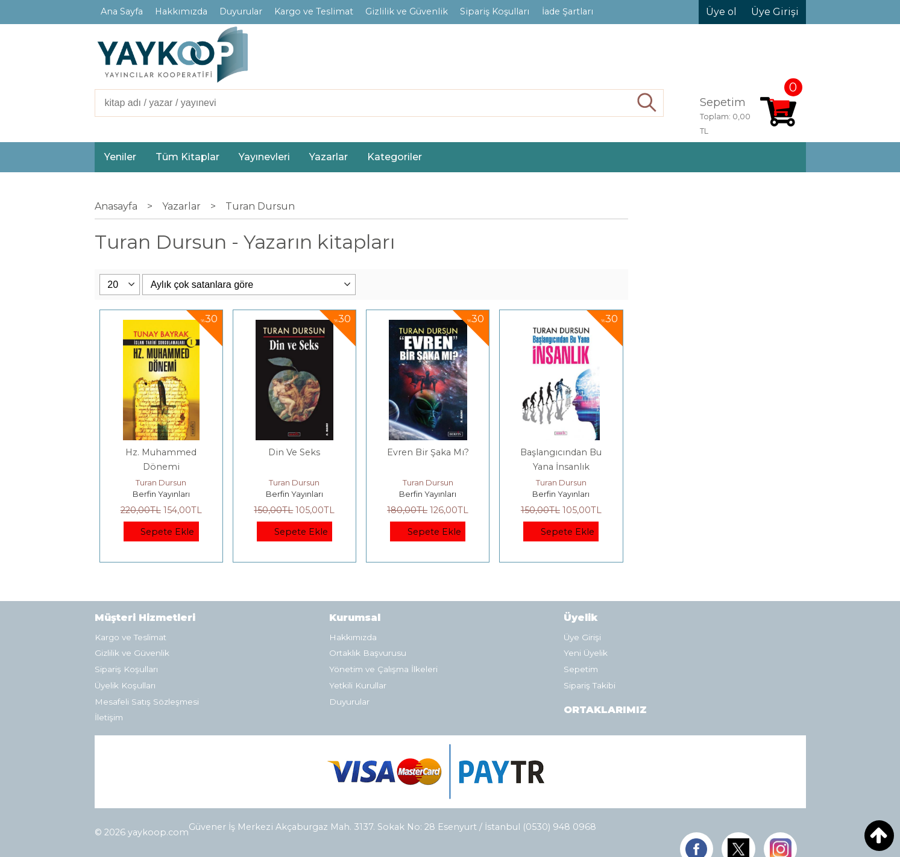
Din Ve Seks (294, 452)
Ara (647, 103)
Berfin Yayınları (161, 494)
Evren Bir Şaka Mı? (428, 452)
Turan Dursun (161, 482)
